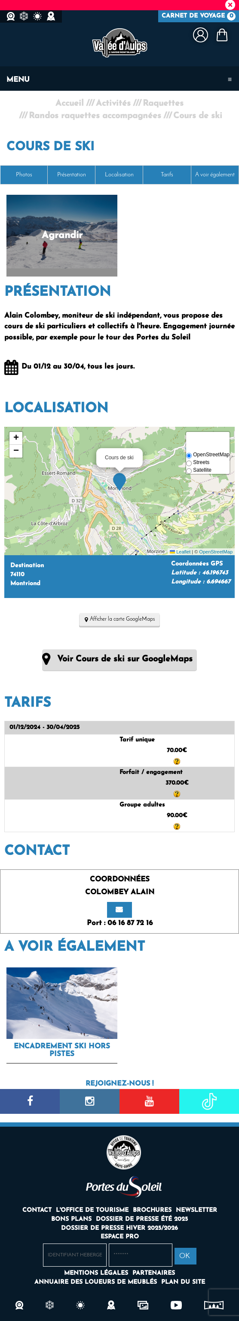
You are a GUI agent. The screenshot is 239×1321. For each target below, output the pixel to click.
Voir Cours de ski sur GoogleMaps (125, 659)
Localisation (119, 175)
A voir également (215, 175)
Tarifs (167, 175)
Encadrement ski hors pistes (62, 1050)
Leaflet (180, 551)
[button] (221, 34)
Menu (18, 79)
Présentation (71, 175)
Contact (37, 851)
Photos (24, 175)
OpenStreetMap (216, 551)
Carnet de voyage (199, 16)
